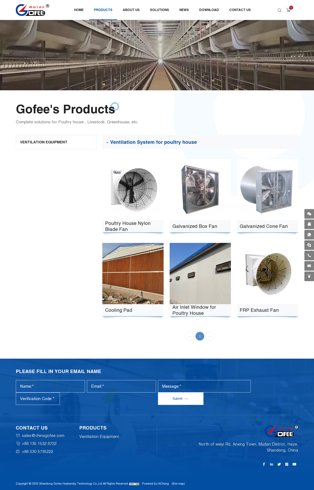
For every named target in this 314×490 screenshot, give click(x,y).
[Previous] (189, 339)
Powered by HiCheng (155, 483)
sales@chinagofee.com (43, 435)
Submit (178, 398)
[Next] (210, 339)
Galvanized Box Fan (194, 226)
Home (79, 10)
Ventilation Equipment (43, 142)
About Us (131, 10)
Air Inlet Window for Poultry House (194, 310)
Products (103, 10)
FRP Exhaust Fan (259, 310)
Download (209, 10)
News (184, 10)
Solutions (159, 10)
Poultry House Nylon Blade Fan (128, 226)
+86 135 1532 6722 (39, 443)
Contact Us (240, 10)
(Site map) (178, 483)
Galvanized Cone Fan (264, 226)
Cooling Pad (118, 310)
